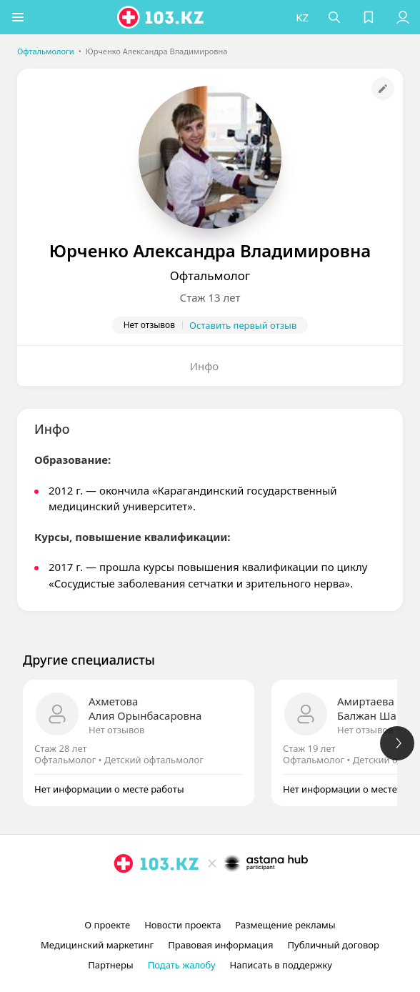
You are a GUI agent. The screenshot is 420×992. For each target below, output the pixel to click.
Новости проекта (182, 924)
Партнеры (111, 964)
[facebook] (211, 896)
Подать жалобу (182, 964)
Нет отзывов (116, 729)
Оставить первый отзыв (242, 325)
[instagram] (189, 896)
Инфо (204, 366)
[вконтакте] (234, 896)
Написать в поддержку (281, 964)
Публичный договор (333, 944)
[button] (18, 17)
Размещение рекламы (285, 924)
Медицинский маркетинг (97, 944)
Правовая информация (220, 944)
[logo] (161, 17)
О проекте (107, 924)
